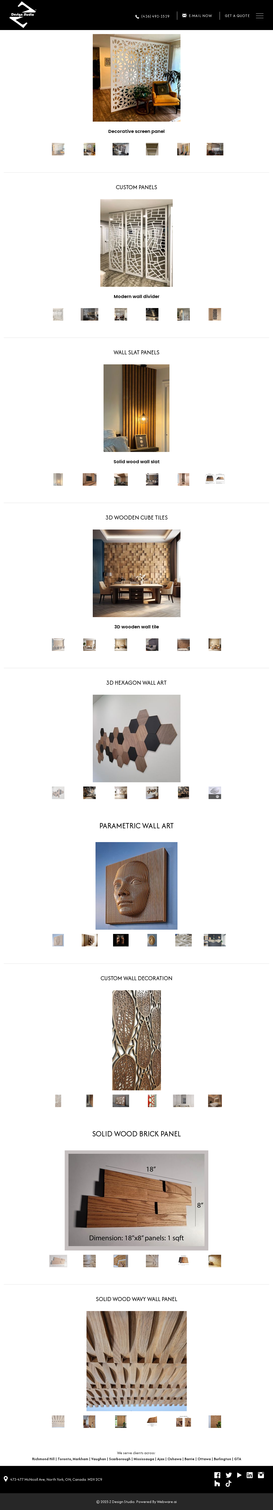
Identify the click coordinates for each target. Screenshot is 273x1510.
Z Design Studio (122, 1501)
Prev (38, 149)
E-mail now (200, 15)
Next (235, 149)
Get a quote (237, 15)
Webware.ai (167, 1501)
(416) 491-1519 (155, 16)
